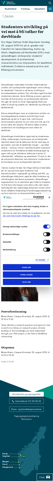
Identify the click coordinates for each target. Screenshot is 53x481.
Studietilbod (10, 9)
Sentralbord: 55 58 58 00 (28, 401)
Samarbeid (40, 9)
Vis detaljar (40, 260)
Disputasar (9, 16)
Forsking (25, 9)
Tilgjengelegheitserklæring (26, 416)
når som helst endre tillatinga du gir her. (21, 216)
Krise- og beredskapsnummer (26, 409)
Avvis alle (26, 282)
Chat (44, 477)
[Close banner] (49, 197)
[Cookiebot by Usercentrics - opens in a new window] (33, 197)
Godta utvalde (26, 274)
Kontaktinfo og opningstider (26, 394)
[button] (50, 3)
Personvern (26, 419)
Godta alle (26, 267)
